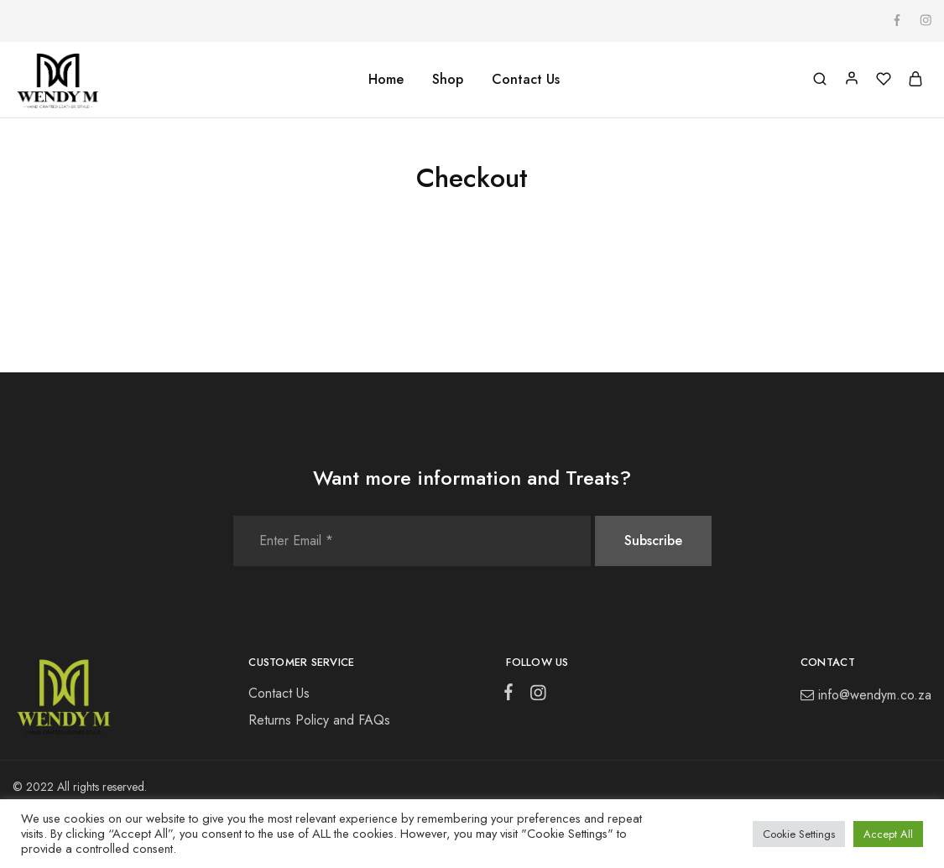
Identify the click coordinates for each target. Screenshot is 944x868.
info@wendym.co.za (874, 694)
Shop (447, 79)
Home (386, 79)
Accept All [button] (888, 834)
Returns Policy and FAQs (319, 720)
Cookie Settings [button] (799, 834)
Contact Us (526, 79)
